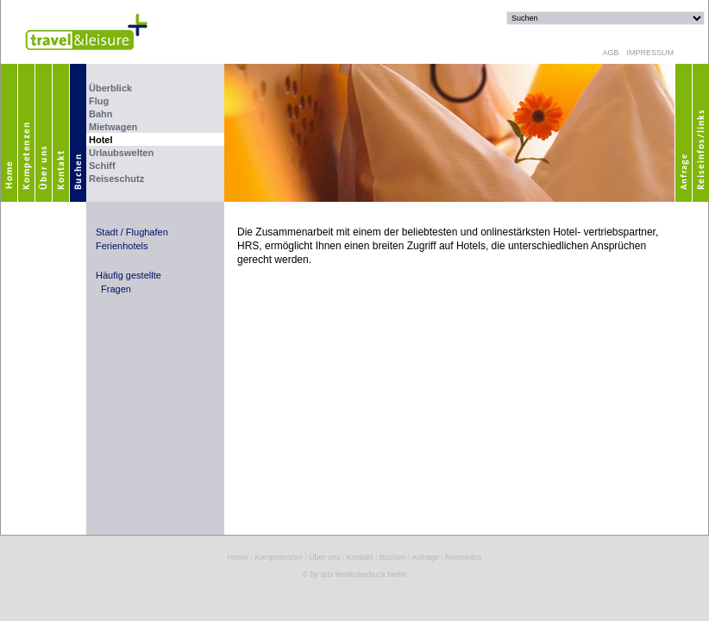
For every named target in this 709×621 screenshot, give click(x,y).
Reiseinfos (463, 557)
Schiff (102, 165)
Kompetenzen (278, 557)
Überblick (110, 88)
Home (238, 557)
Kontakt (360, 557)
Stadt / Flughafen (132, 232)
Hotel (101, 140)
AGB (610, 52)
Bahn (101, 114)
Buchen (393, 557)
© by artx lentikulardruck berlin (354, 574)
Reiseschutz (116, 178)
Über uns (325, 557)
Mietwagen (113, 127)
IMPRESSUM (648, 52)
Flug (99, 101)
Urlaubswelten (121, 152)
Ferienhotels (122, 246)
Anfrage (425, 557)
